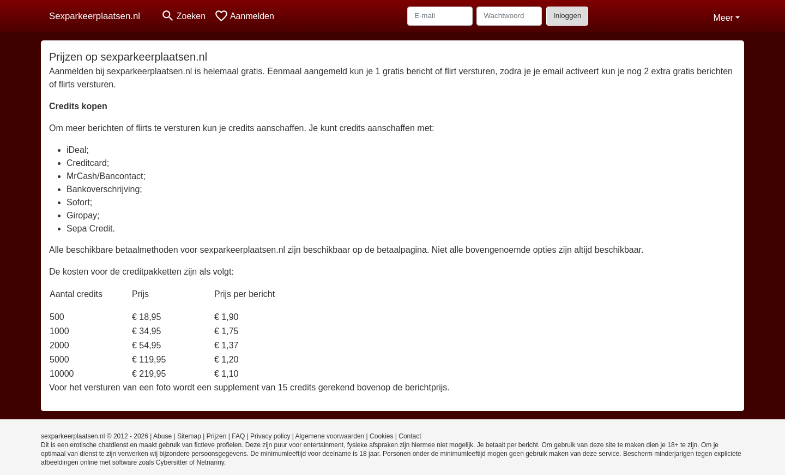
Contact (409, 436)
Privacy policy (270, 436)
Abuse (162, 436)
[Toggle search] (183, 16)
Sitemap (189, 436)
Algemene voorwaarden (330, 436)
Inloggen (567, 15)
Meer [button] (723, 17)
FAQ (238, 436)
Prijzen (217, 436)
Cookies (381, 436)
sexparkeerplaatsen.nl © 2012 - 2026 (94, 436)
